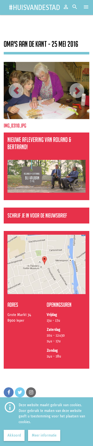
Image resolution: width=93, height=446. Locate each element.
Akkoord (14, 435)
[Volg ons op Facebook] (9, 392)
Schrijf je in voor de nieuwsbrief (37, 215)
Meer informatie (44, 435)
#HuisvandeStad (34, 7)
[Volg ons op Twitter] (20, 392)
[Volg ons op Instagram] (31, 392)
